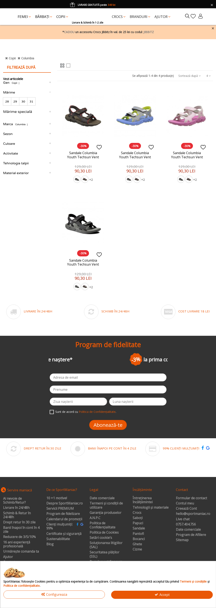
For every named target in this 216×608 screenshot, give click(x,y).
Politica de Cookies (104, 533)
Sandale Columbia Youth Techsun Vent (83, 155)
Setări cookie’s (101, 538)
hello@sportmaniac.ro (193, 514)
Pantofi (138, 534)
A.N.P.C (95, 518)
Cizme (137, 549)
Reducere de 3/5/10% (19, 537)
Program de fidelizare (63, 514)
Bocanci (139, 539)
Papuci (138, 523)
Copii (12, 58)
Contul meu (185, 503)
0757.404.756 (186, 524)
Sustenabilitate (58, 539)
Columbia (27, 58)
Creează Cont (186, 509)
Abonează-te (108, 424)
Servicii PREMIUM (60, 509)
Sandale (139, 528)
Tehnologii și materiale (151, 508)
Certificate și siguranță (63, 534)
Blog (50, 544)
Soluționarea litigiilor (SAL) (106, 545)
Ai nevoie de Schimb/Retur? (14, 501)
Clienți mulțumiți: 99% (59, 526)
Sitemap (182, 540)
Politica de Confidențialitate (97, 412)
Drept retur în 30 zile (19, 522)
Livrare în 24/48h (16, 508)
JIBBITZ (148, 32)
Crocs (137, 513)
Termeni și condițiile (193, 581)
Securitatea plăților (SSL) (104, 554)
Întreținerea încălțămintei (143, 500)
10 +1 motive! (56, 498)
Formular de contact (191, 498)
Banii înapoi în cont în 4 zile (21, 530)
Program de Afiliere (191, 535)
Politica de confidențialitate (21, 586)
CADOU (69, 32)
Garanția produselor (105, 513)
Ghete (137, 544)
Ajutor (8, 557)
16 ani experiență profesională (16, 544)
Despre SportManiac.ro (64, 503)
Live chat (183, 519)
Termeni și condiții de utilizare (106, 505)
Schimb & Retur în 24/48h (17, 515)
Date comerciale (102, 498)
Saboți (138, 518)
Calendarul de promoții (64, 519)
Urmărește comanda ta (21, 551)
